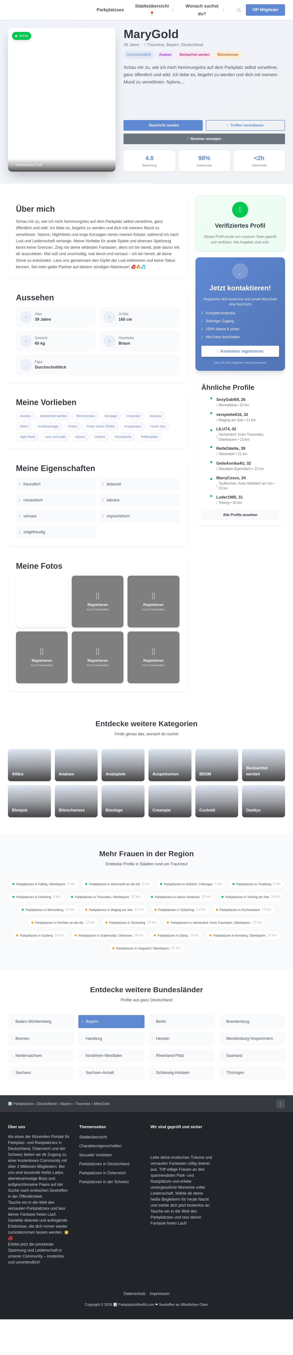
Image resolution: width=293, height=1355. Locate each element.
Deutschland (192, 45)
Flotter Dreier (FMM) (134, 428)
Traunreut (155, 45)
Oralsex (166, 439)
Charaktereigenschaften (100, 1182)
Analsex (26, 416)
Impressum (160, 1329)
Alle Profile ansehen (240, 516)
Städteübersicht (93, 1173)
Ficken (103, 428)
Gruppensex (29, 439)
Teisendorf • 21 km (232, 455)
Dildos (49, 428)
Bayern (172, 45)
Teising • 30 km (230, 504)
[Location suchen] (239, 10)
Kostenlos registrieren (240, 351)
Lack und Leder (116, 439)
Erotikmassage (75, 428)
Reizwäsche (29, 450)
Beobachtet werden (58, 416)
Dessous (27, 428)
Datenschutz (134, 1329)
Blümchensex (93, 416)
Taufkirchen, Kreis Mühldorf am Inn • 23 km (246, 487)
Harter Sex (58, 439)
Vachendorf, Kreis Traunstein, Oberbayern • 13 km (241, 438)
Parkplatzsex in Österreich (102, 1208)
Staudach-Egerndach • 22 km (241, 470)
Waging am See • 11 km (237, 421)
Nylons (144, 439)
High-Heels (85, 439)
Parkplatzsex (110, 9)
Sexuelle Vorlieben (95, 1190)
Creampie (146, 416)
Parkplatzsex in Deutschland (104, 1200)
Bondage (122, 416)
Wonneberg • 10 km (233, 406)
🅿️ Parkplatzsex (20, 1139)
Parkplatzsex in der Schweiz (104, 1217)
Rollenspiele (58, 450)
